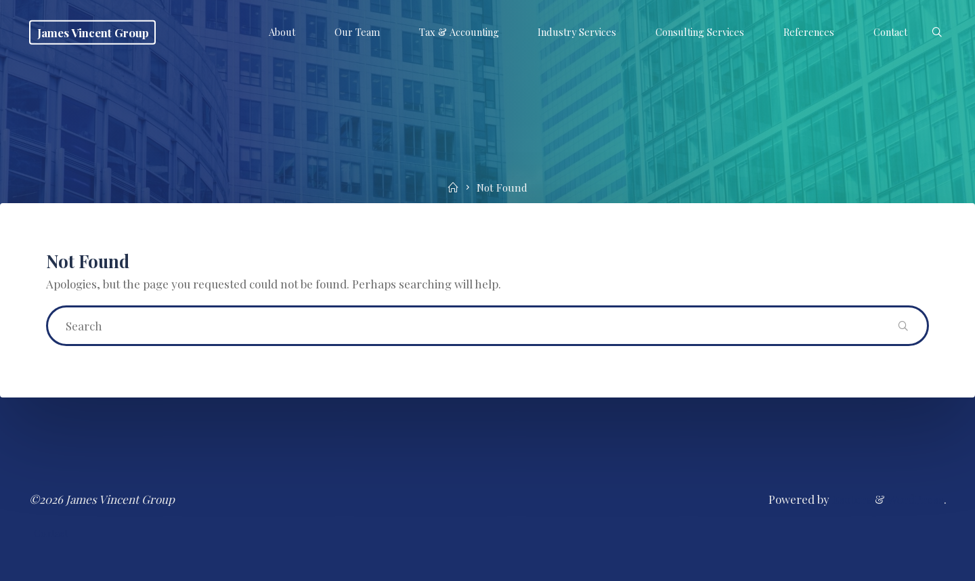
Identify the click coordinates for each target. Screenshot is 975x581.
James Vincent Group (93, 31)
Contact (51, 533)
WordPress (915, 499)
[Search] (936, 32)
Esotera (850, 499)
